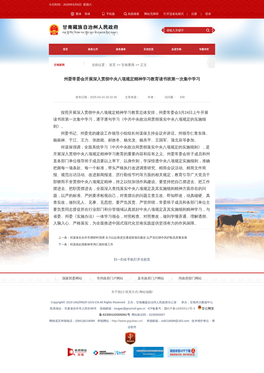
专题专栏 (201, 49)
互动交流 (145, 49)
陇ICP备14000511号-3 (179, 308)
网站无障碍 (151, 13)
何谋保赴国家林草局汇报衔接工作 (91, 244)
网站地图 (145, 292)
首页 (63, 49)
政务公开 (90, 49)
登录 (208, 13)
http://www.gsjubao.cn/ (127, 320)
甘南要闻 (127, 65)
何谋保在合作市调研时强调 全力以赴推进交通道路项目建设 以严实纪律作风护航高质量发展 (128, 237)
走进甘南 (173, 49)
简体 (87, 13)
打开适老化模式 (174, 13)
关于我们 (117, 292)
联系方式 (131, 292)
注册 (194, 13)
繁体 (78, 13)
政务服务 (118, 49)
